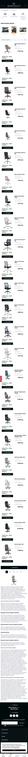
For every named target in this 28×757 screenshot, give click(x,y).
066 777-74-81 (14, 709)
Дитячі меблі (5, 10)
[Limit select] (25, 39)
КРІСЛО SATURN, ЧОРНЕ (20, 500)
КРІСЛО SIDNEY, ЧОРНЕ (20, 413)
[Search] (3, 5)
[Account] (26, 5)
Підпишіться (22, 722)
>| (21, 571)
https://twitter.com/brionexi (17, 715)
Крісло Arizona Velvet (19, 174)
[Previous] (2, 17)
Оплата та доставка (13, 725)
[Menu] (1, 5)
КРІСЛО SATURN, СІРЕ (19, 457)
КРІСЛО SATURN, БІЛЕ (19, 479)
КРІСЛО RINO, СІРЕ (18, 544)
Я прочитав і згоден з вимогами (14, 725)
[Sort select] (12, 39)
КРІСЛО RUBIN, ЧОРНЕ (19, 522)
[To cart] (7, 61)
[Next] (26, 17)
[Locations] (24, 5)
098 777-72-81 (12, 707)
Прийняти (14, 750)
